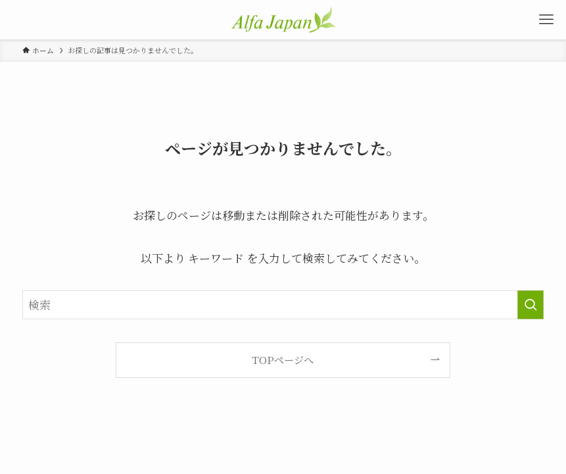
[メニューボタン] (546, 20)
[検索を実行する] (530, 304)
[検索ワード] (282, 304)
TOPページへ (283, 359)
